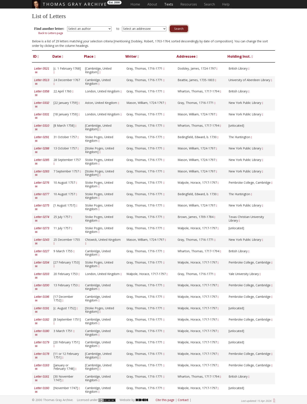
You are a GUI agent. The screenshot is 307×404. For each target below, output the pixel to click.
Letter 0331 (41, 116)
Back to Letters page (50, 33)
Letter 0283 (41, 173)
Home (136, 4)
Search (209, 4)
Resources (188, 4)
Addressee (187, 56)
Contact (183, 400)
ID (36, 56)
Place (90, 56)
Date (57, 56)
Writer (132, 56)
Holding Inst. (240, 56)
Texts (168, 4)
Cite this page (165, 400)
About (152, 4)
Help (226, 4)
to (117, 29)
